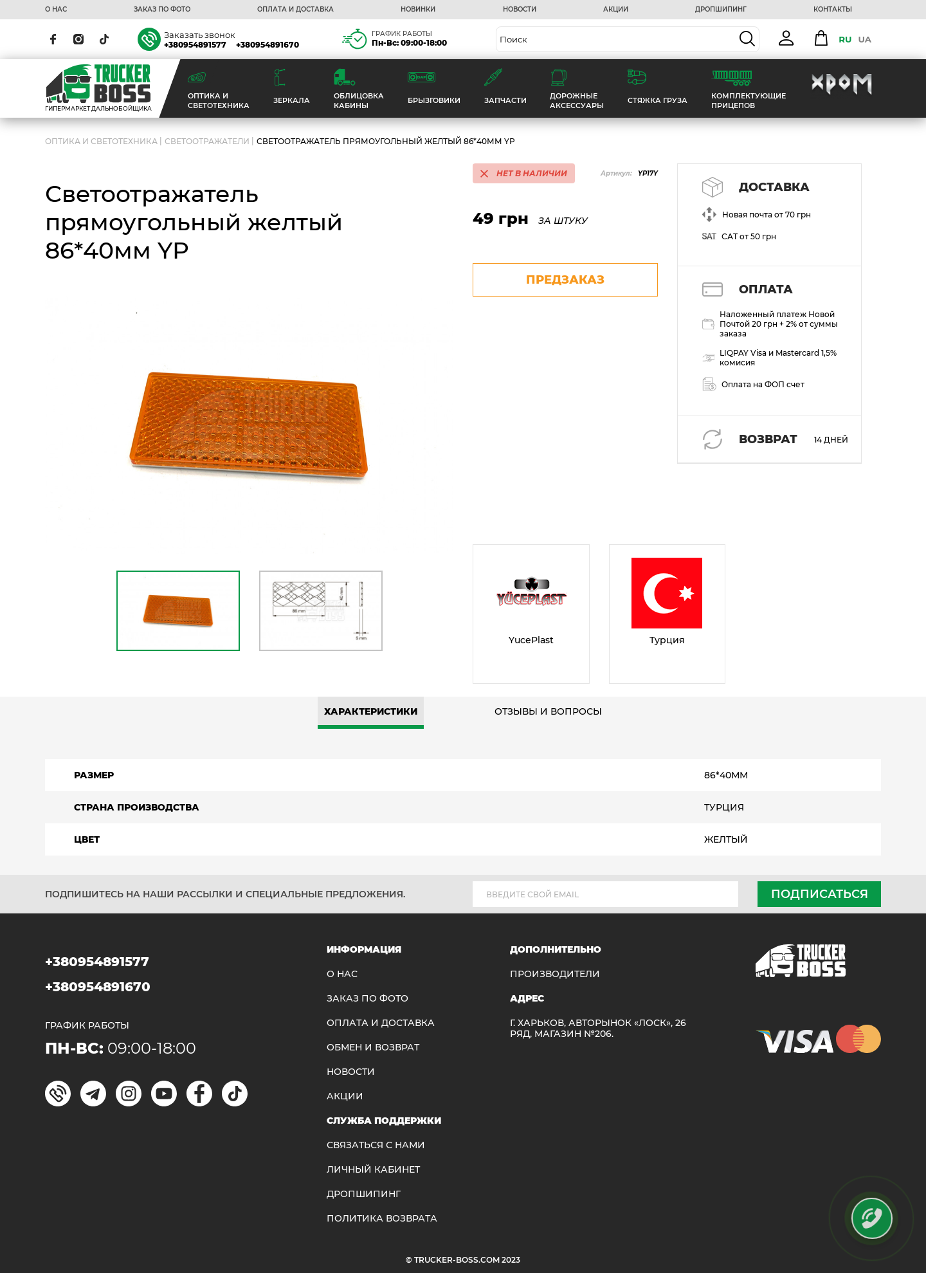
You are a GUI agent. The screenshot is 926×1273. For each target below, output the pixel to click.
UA (864, 39)
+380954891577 (195, 45)
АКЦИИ (615, 10)
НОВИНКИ (418, 10)
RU (845, 39)
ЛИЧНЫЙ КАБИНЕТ (373, 1169)
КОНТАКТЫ (832, 10)
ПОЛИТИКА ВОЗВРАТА (382, 1218)
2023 (511, 1260)
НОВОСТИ (519, 10)
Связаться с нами (376, 1145)
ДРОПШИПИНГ (721, 10)
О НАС (56, 10)
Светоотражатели (207, 141)
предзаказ (565, 280)
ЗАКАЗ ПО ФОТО (162, 10)
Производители (555, 974)
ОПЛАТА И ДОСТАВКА (295, 10)
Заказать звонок (199, 35)
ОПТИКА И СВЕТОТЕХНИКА (101, 141)
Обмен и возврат (373, 1047)
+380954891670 (267, 45)
